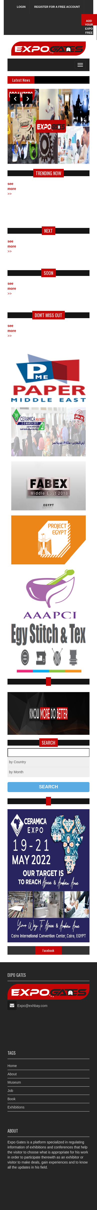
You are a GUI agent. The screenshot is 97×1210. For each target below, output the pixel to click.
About (12, 1074)
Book (12, 1099)
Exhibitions (16, 1107)
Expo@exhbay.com (32, 1006)
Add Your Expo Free (89, 26)
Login (21, 6)
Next (27, 99)
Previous (15, 99)
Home (12, 1066)
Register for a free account (57, 6)
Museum (14, 1082)
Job (10, 1091)
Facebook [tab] (48, 950)
